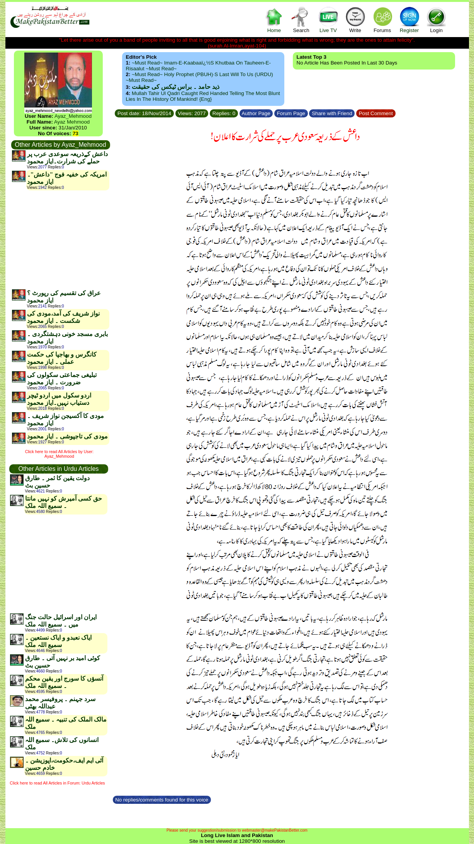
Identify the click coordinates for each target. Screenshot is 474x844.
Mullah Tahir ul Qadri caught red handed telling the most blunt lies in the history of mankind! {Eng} (203, 96)
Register (409, 19)
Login (436, 19)
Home (274, 19)
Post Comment (375, 113)
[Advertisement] (60, 239)
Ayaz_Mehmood (73, 116)
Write (355, 19)
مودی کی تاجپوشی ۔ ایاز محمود (67, 436)
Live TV (328, 19)
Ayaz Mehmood (72, 122)
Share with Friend (331, 113)
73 (75, 133)
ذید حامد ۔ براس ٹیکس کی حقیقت (175, 86)
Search (301, 19)
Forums (382, 19)
